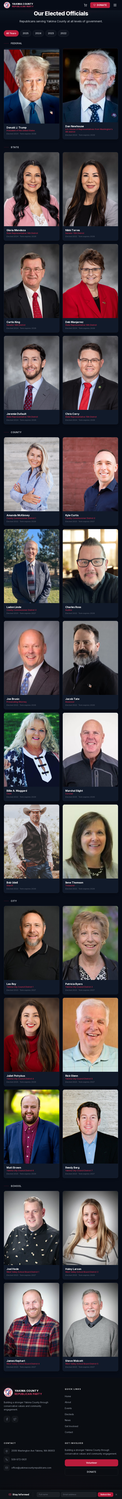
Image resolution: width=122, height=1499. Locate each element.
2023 (51, 33)
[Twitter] (15, 1419)
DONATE (100, 5)
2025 (26, 33)
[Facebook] (7, 1419)
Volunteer (91, 1462)
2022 (63, 33)
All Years (11, 33)
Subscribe (105, 1494)
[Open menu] (115, 5)
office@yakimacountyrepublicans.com (31, 1467)
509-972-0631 (19, 1459)
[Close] (116, 1494)
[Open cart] (85, 5)
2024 (38, 33)
